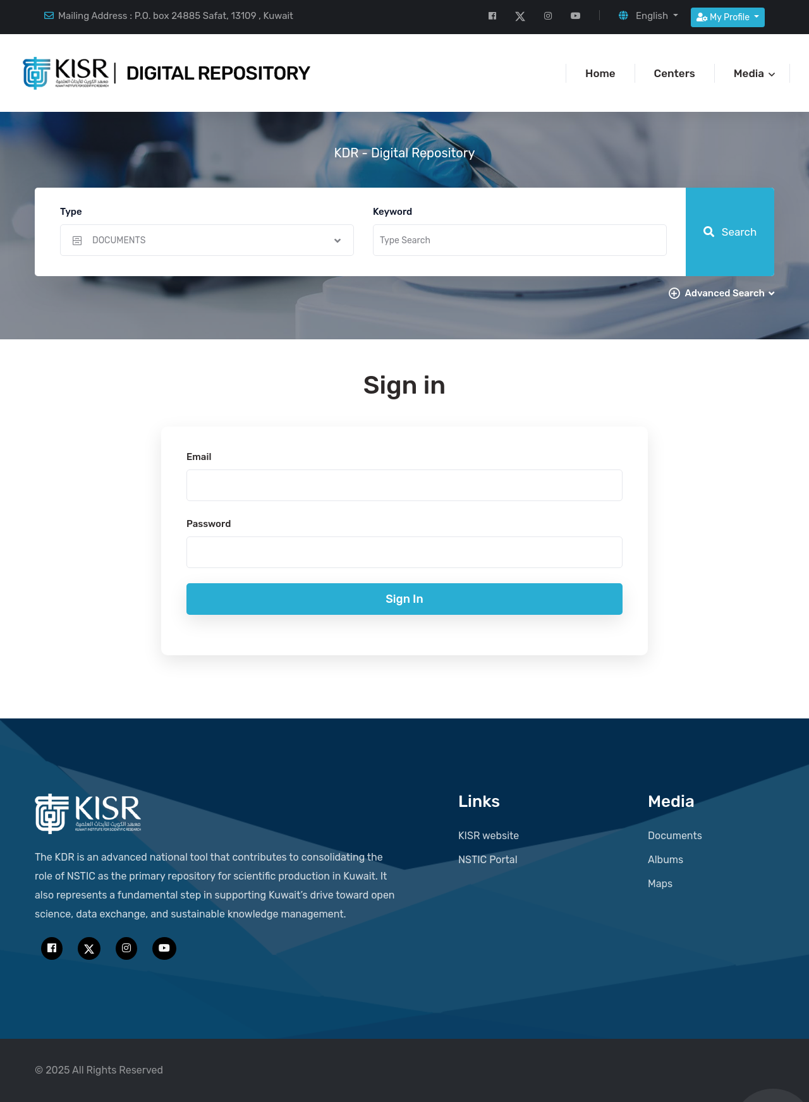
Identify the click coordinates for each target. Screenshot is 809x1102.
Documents (675, 836)
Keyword (392, 211)
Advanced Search (729, 293)
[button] (648, 16)
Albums (665, 860)
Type (71, 211)
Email (198, 457)
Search (730, 232)
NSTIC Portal (488, 860)
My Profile (724, 17)
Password (208, 524)
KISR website (488, 836)
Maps (660, 884)
